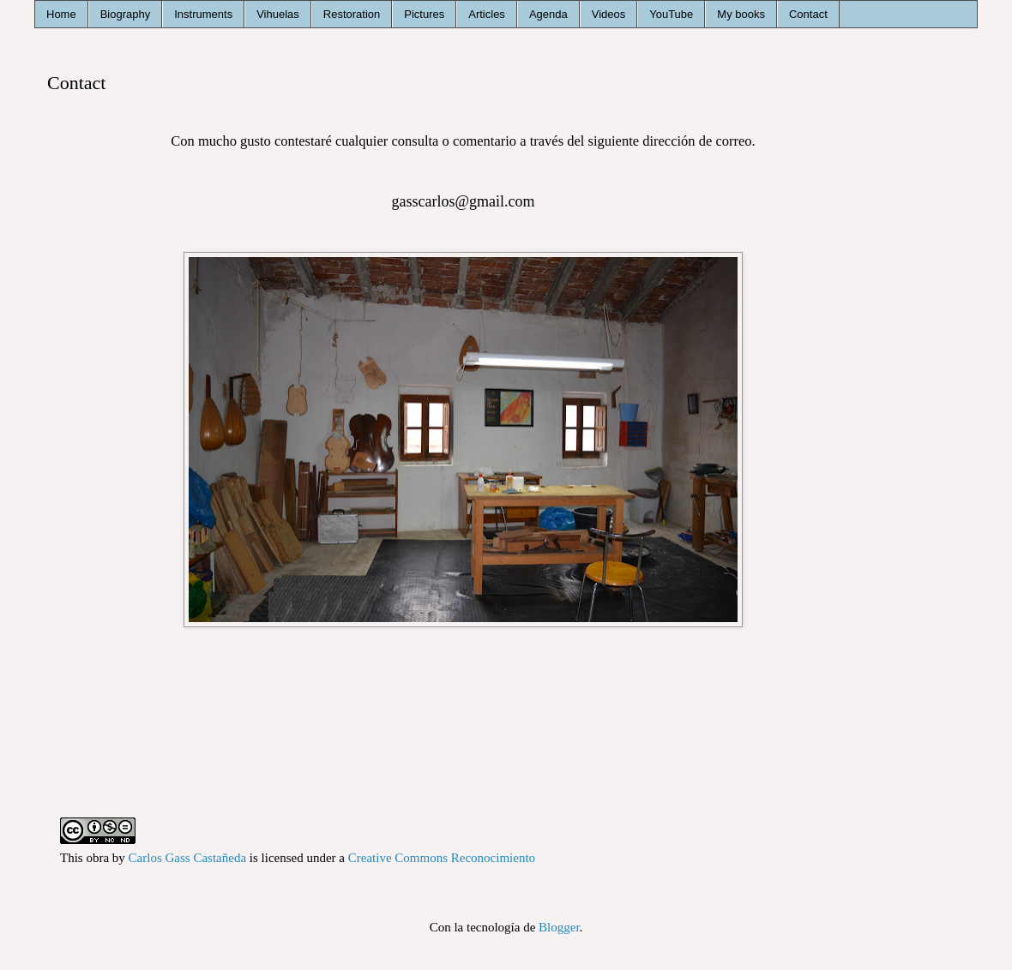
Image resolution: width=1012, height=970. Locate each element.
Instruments (203, 14)
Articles (486, 14)
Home (61, 14)
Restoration (351, 14)
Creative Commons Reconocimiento (441, 858)
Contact (808, 14)
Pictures (424, 14)
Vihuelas (277, 14)
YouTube (671, 14)
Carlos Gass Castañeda (187, 858)
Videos (609, 14)
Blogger (559, 927)
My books (741, 14)
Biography (125, 14)
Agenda (548, 14)
